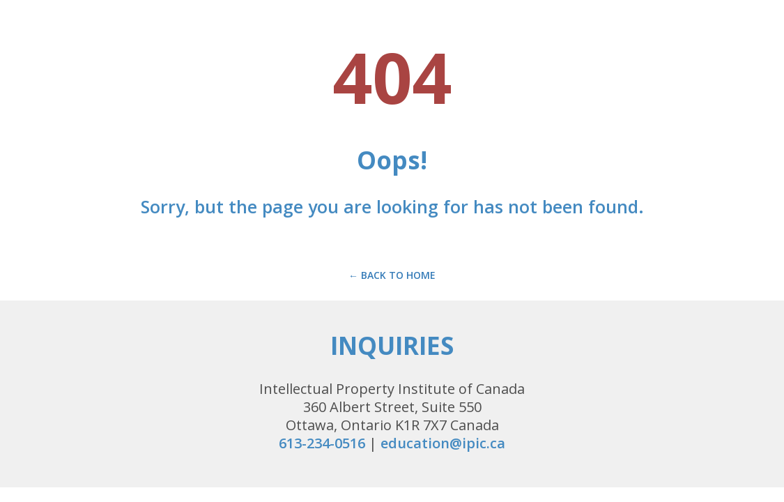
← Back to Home (392, 275)
